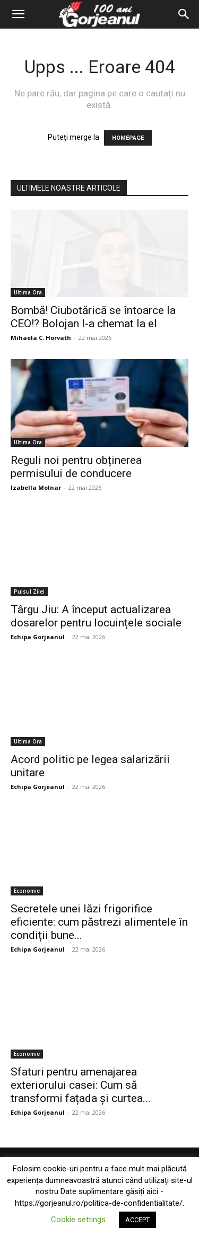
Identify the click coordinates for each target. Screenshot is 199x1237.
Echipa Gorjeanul (38, 637)
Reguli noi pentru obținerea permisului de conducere (76, 467)
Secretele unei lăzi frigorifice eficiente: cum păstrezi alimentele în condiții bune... (99, 922)
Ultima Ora (28, 292)
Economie (27, 890)
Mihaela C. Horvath (41, 338)
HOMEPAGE (128, 138)
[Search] (184, 14)
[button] (18, 14)
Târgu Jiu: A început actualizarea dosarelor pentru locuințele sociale (96, 616)
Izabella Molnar (36, 487)
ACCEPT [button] (137, 1220)
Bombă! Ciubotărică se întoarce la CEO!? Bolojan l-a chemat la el (93, 317)
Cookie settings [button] (78, 1219)
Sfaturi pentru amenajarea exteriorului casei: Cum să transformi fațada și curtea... (81, 1085)
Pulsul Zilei (29, 591)
